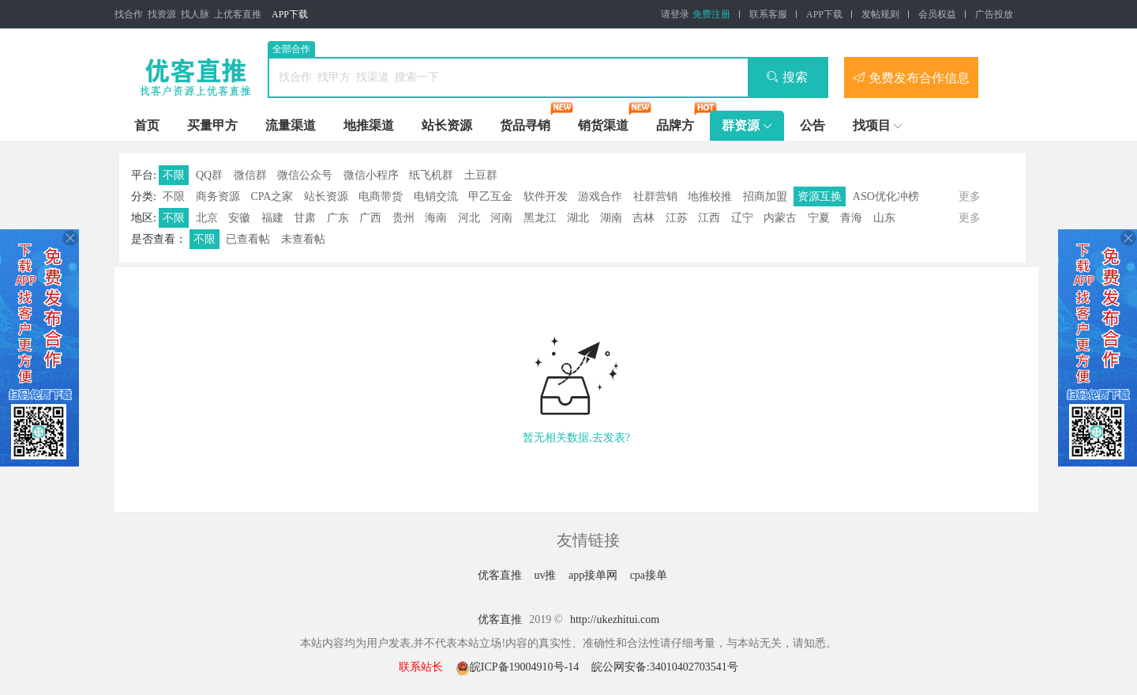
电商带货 (380, 196)
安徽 (239, 218)
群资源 (741, 125)
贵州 (403, 218)
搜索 (787, 77)
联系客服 (768, 14)
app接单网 (594, 575)
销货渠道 (603, 125)
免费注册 (711, 14)
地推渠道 (368, 125)
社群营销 (655, 196)
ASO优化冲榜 (886, 196)
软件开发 (545, 196)
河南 (501, 218)
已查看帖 (248, 239)
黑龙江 (540, 218)
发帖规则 (880, 14)
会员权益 (937, 14)
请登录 (675, 14)
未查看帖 (303, 239)
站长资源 (447, 125)
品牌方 (675, 125)
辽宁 (742, 218)
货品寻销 (525, 125)
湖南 (611, 218)
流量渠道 (290, 125)
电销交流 (436, 196)
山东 (884, 218)
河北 (469, 218)
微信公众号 (304, 175)
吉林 (643, 218)
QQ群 (209, 175)
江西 (709, 218)
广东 (338, 218)
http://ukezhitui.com (614, 619)
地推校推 (710, 196)
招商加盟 (765, 196)
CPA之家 (271, 196)
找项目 (872, 125)
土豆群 (480, 175)
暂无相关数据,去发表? (576, 438)
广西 (370, 218)
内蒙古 (780, 218)
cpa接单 (648, 575)
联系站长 (421, 667)
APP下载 (290, 14)
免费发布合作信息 (911, 77)
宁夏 (819, 218)
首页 (146, 125)
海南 (436, 218)
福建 (272, 218)
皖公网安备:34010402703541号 (664, 667)
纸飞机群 (431, 175)
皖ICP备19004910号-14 (519, 667)
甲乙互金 (490, 196)
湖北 (578, 218)
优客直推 (501, 575)
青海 (851, 218)
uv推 (546, 575)
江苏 (677, 218)
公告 (812, 125)
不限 (174, 175)
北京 (207, 218)
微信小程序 (371, 175)
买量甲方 (212, 125)
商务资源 (218, 196)
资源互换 (819, 196)
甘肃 (305, 218)
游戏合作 (600, 196)
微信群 (250, 175)
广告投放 (994, 14)
